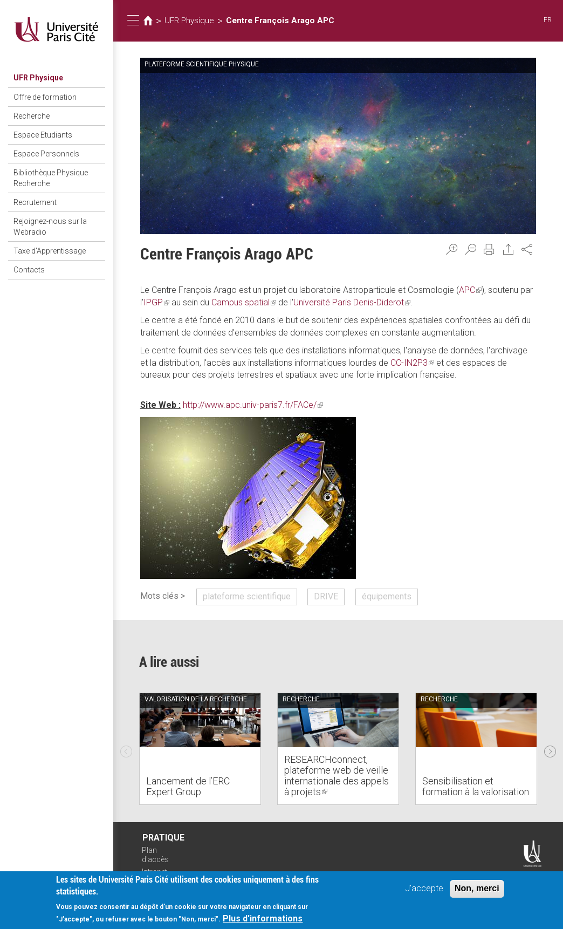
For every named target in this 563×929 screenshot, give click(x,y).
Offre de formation (45, 97)
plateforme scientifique (247, 596)
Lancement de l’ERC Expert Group (188, 786)
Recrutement (35, 202)
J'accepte (424, 889)
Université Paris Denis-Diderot (351, 302)
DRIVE (326, 596)
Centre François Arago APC (280, 20)
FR (548, 20)
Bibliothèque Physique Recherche (50, 178)
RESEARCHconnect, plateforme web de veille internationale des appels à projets (336, 775)
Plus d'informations (263, 919)
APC (470, 290)
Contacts (29, 269)
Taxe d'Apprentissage (49, 251)
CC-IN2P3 (412, 363)
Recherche (31, 116)
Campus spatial (243, 302)
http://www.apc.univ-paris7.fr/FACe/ (253, 405)
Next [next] (550, 748)
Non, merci (477, 888)
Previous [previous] (126, 748)
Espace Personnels (46, 153)
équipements (386, 596)
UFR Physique (38, 77)
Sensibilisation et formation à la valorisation (475, 786)
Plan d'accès (155, 855)
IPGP (156, 302)
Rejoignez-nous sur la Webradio (50, 226)
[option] (200, 749)
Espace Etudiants (42, 135)
